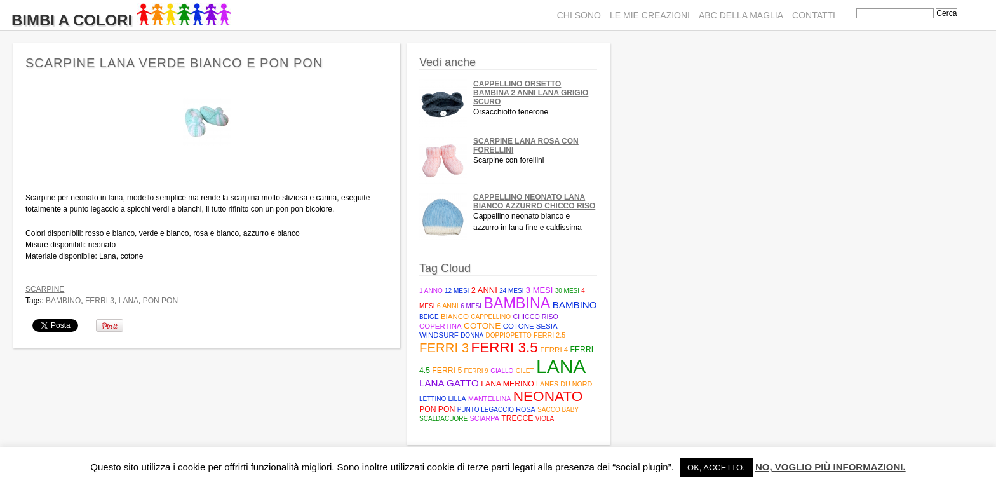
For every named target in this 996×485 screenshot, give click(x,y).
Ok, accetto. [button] (716, 467)
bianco (455, 316)
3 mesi (539, 290)
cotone (482, 326)
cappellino (491, 316)
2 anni (484, 290)
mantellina (489, 398)
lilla (457, 398)
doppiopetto (509, 335)
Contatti (813, 15)
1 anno (431, 290)
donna (472, 335)
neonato (548, 396)
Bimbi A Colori (121, 20)
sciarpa (484, 418)
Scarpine (44, 289)
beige (429, 316)
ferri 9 (476, 370)
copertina (440, 326)
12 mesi (457, 290)
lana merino (507, 383)
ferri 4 (554, 349)
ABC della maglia (741, 15)
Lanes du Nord (564, 384)
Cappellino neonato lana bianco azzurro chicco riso (534, 201)
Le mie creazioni (650, 15)
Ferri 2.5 (549, 335)
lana (128, 300)
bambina (516, 303)
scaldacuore (443, 418)
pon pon (160, 300)
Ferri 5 (447, 370)
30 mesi (567, 290)
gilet (525, 370)
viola (544, 418)
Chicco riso (535, 316)
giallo (501, 370)
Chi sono (579, 15)
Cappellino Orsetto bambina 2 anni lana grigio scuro (530, 92)
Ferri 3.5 (504, 347)
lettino (432, 398)
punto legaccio (485, 409)
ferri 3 (99, 300)
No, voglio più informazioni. (830, 466)
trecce (517, 418)
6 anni (448, 306)
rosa (525, 409)
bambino (63, 300)
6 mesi (471, 306)
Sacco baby (558, 409)
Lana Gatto (449, 383)
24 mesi (511, 290)
